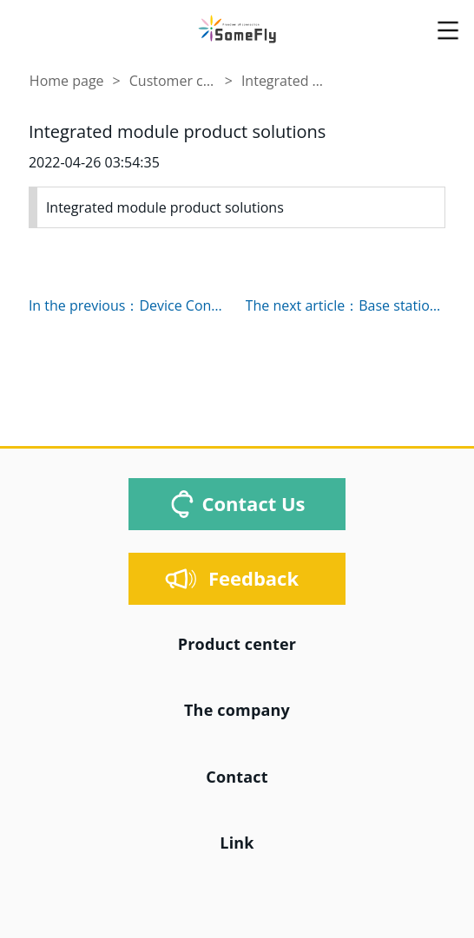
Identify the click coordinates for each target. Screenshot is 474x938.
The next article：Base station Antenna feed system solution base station (346, 305)
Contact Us (253, 503)
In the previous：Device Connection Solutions (129, 305)
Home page (67, 80)
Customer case (172, 80)
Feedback (253, 578)
